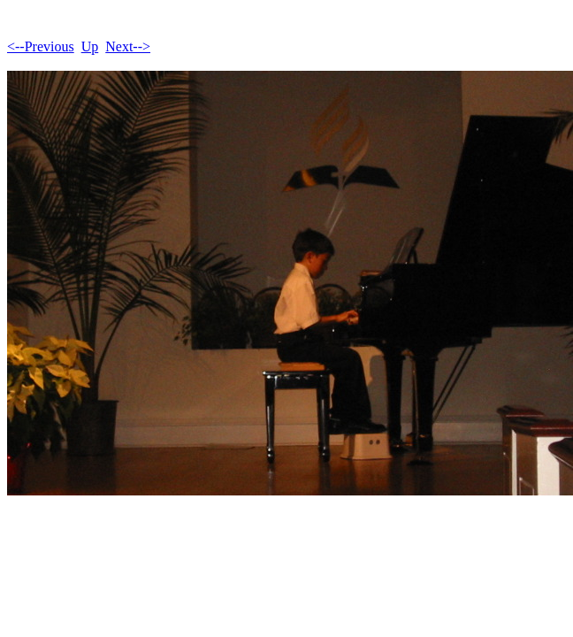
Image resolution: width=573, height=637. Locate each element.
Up (90, 46)
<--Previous (40, 46)
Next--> (127, 46)
